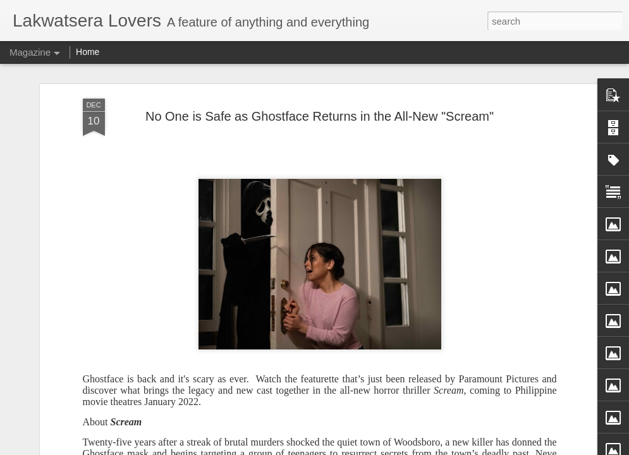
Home (87, 52)
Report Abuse (408, 448)
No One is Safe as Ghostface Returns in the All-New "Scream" (319, 99)
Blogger (371, 448)
